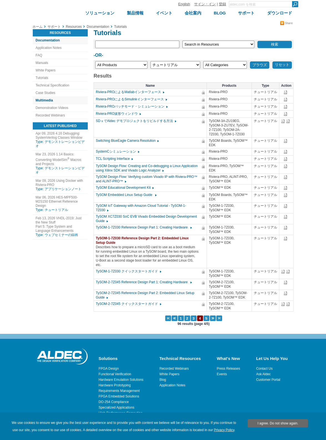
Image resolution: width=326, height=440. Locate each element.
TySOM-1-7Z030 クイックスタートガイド (128, 271)
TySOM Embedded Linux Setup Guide (126, 195)
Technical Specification (52, 85)
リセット (282, 65)
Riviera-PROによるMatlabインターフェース (130, 92)
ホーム (37, 27)
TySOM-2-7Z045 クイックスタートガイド (128, 304)
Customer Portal (268, 380)
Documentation (48, 40)
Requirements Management (119, 391)
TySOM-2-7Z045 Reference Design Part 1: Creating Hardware (143, 282)
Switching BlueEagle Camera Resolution (127, 141)
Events (222, 374)
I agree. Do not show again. (277, 423)
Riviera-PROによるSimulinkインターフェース (131, 99)
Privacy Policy (224, 430)
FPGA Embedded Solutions (119, 396)
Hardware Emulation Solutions (121, 380)
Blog (162, 380)
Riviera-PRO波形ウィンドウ (118, 114)
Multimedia (44, 100)
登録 (222, 4)
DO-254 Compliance (114, 402)
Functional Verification (115, 374)
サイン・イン (205, 4)
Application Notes (48, 48)
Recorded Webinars (50, 115)
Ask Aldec (263, 374)
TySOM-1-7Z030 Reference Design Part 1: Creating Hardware (143, 227)
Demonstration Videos (52, 108)
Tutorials (42, 78)
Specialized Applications (116, 407)
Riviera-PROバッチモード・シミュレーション (131, 106)
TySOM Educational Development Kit (124, 188)
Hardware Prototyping (115, 385)
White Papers (46, 70)
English (184, 4)
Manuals (42, 63)
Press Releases (228, 369)
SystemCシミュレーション (117, 151)
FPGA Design (109, 369)
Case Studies (45, 93)
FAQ (39, 55)
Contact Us (264, 369)
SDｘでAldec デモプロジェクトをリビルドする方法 (136, 121)
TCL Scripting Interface (114, 159)
